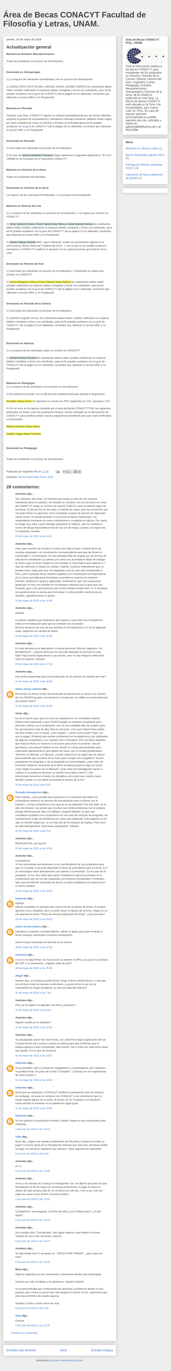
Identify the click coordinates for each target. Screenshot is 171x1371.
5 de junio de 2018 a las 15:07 (32, 1241)
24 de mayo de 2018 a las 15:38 (33, 600)
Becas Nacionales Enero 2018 (35, 476)
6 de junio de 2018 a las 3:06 (32, 1308)
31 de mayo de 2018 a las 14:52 (33, 1055)
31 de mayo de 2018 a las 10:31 (33, 1027)
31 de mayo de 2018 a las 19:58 (33, 1080)
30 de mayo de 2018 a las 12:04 (33, 947)
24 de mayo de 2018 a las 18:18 (33, 681)
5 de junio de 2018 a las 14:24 (32, 1219)
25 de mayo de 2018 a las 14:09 (33, 848)
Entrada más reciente (21, 1350)
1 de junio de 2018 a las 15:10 (32, 1129)
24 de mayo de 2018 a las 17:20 (33, 664)
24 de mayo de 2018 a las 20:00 (33, 705)
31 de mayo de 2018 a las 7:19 (33, 992)
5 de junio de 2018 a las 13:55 (32, 1199)
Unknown (21, 898)
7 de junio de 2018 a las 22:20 (32, 1325)
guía (37, 93)
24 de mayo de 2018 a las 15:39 (33, 635)
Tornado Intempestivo (28, 792)
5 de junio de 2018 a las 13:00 (32, 1170)
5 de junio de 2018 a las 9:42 (32, 1153)
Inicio (63, 1350)
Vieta (18, 1136)
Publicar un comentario (24, 1332)
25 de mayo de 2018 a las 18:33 (33, 890)
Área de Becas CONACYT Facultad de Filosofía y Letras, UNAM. (74, 19)
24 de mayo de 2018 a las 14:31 (33, 536)
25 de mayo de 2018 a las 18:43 (33, 919)
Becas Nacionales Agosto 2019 (145, 154)
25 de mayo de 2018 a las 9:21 (33, 830)
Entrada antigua (102, 1350)
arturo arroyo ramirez (28, 688)
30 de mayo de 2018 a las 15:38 (33, 968)
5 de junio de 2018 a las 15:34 (32, 1261)
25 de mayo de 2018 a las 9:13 (33, 784)
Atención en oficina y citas (142, 148)
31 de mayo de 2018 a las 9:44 (33, 1010)
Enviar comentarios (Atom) (67, 1360)
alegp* (19, 975)
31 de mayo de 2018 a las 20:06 (33, 1108)
